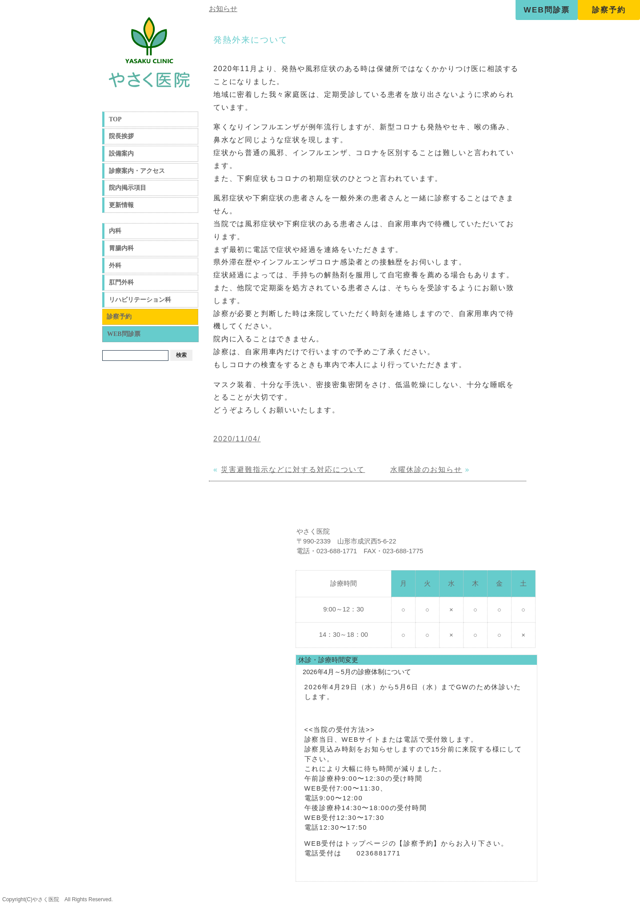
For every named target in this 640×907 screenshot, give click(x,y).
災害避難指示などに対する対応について (293, 469)
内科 (115, 231)
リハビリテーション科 (140, 299)
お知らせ (223, 8)
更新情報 (121, 205)
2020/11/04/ (237, 439)
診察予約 (609, 9)
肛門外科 (121, 282)
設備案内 (121, 153)
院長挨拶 (121, 136)
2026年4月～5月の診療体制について (357, 671)
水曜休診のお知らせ (426, 469)
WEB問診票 (546, 9)
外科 (115, 265)
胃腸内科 (121, 248)
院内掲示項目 (127, 187)
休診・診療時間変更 (328, 659)
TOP (115, 119)
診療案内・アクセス (137, 171)
